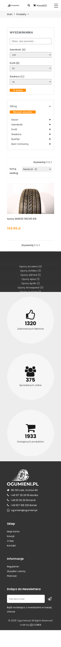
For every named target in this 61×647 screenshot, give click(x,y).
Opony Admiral (30, 275)
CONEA (35, 624)
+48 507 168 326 (20, 505)
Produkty (21, 14)
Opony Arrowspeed (30, 287)
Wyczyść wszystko (22, 112)
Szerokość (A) (18, 49)
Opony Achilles (30, 270)
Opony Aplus (31, 279)
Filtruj (13, 106)
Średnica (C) (17, 76)
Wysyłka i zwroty (16, 571)
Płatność (12, 576)
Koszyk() (40, 5)
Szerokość (17, 124)
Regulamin (13, 566)
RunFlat (15, 139)
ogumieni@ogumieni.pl (24, 510)
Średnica (16, 134)
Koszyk (10, 536)
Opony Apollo (30, 283)
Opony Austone (30, 291)
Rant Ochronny (20, 144)
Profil (14, 129)
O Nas (10, 541)
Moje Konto (13, 531)
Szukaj (17, 90)
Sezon (14, 119)
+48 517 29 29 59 (20, 495)
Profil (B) (15, 63)
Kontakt (11, 545)
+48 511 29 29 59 (20, 500)
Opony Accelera (30, 266)
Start (10, 14)
